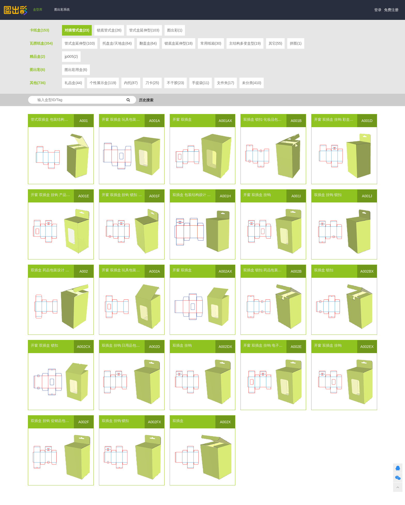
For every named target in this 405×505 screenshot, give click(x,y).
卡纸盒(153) (39, 30)
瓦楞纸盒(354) (41, 43)
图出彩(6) (37, 70)
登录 (377, 10)
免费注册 (391, 10)
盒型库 (37, 9)
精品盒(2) (37, 56)
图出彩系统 (62, 9)
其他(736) (37, 83)
